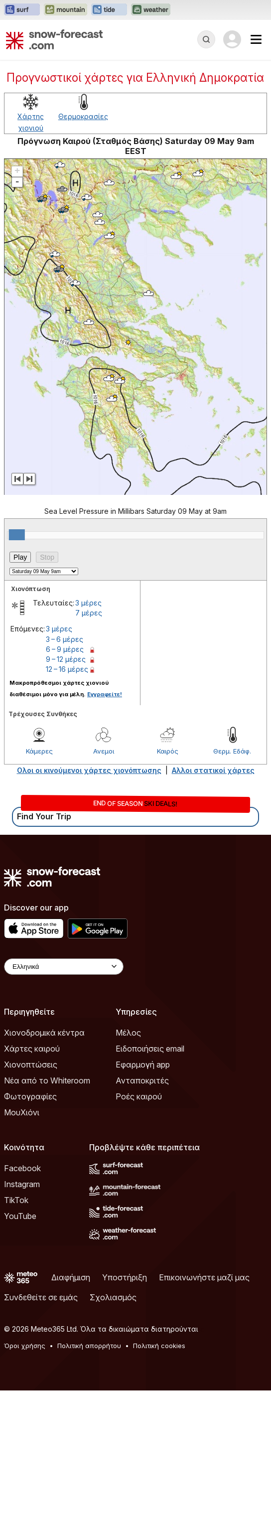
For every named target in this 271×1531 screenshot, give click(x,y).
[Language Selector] (64, 966)
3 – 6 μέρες (64, 639)
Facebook (22, 1168)
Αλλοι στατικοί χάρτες (213, 770)
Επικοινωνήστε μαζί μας (204, 1277)
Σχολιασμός (113, 1297)
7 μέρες (88, 613)
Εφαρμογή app (143, 1065)
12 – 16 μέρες (67, 669)
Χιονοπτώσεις (30, 1065)
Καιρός (167, 751)
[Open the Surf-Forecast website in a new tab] (22, 9)
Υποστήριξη (124, 1277)
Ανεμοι (103, 751)
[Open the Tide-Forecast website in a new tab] (109, 9)
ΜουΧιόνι (21, 1112)
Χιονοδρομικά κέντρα (44, 1033)
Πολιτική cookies (159, 1346)
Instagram (22, 1184)
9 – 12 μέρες (66, 659)
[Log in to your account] (232, 39)
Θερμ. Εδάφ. (232, 751)
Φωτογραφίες (30, 1096)
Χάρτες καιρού (32, 1049)
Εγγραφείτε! (104, 694)
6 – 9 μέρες (65, 649)
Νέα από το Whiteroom (47, 1080)
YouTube (20, 1216)
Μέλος (128, 1033)
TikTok (16, 1200)
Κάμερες (39, 751)
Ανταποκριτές (142, 1080)
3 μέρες (88, 603)
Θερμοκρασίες (83, 116)
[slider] (17, 534)
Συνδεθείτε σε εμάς (41, 1297)
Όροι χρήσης (24, 1346)
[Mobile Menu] (256, 39)
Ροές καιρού (139, 1096)
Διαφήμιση (70, 1277)
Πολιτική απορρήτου (89, 1346)
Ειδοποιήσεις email (150, 1049)
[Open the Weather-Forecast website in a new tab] (150, 9)
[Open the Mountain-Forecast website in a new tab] (65, 9)
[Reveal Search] (206, 39)
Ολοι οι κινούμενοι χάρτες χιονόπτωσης (89, 770)
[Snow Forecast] (54, 39)
